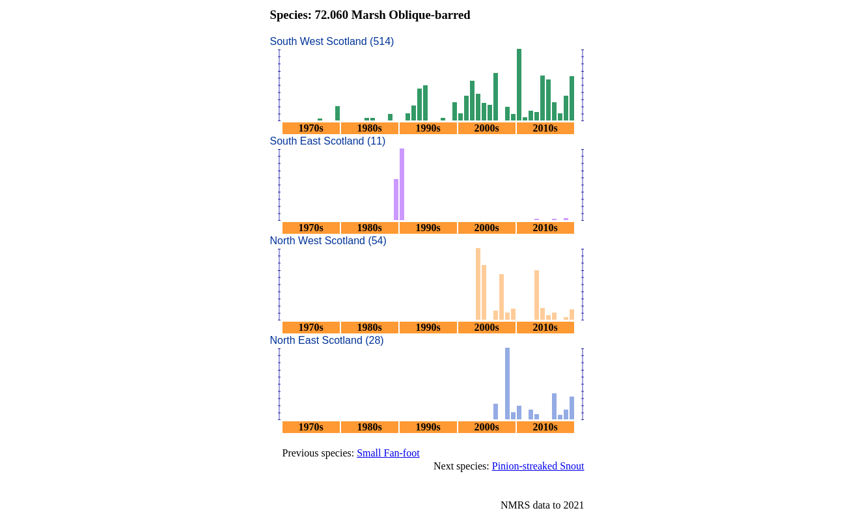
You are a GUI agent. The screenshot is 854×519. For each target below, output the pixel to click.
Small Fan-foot (388, 452)
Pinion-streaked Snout (538, 465)
